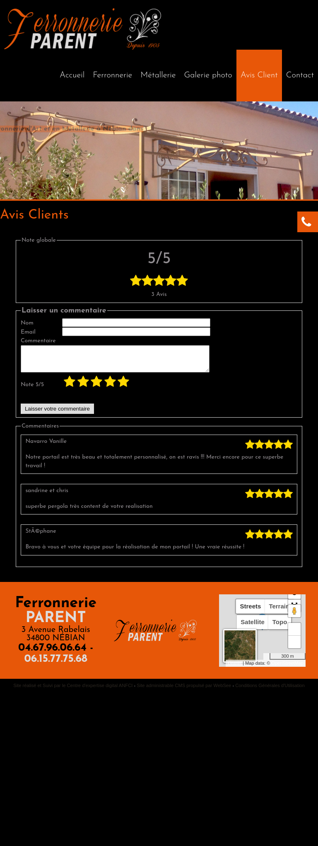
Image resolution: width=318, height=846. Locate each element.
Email (28, 332)
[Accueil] (72, 75)
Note (32, 390)
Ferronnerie (112, 75)
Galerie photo (208, 75)
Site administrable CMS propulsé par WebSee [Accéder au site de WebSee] (184, 690)
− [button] (294, 647)
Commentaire (38, 341)
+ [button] (294, 634)
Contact (300, 75)
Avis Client (259, 75)
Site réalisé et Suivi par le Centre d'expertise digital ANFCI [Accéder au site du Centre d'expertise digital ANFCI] (72, 690)
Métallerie (158, 75)
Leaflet (234, 668)
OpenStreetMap (287, 668)
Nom (27, 323)
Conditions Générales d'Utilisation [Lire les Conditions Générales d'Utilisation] (270, 690)
